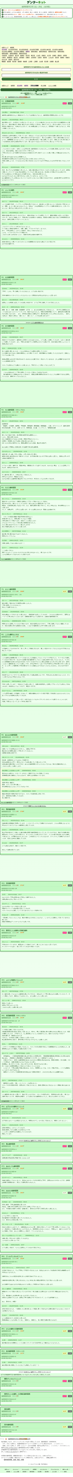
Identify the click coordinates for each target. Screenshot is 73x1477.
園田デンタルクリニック (12, 1379)
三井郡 (30, 61)
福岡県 (12, 47)
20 (2, 1329)
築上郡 (57, 61)
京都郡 (52, 61)
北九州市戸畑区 (34, 49)
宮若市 (57, 57)
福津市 (45, 57)
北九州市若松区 (23, 49)
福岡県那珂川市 (6, 103)
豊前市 (60, 55)
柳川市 (33, 55)
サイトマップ (15, 1469)
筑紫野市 (9, 57)
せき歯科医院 (9, 277)
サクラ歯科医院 (10, 487)
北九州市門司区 (13, 49)
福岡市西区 (5, 53)
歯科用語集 (32, 1471)
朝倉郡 (25, 61)
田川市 (28, 55)
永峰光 (65, 1471)
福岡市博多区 (43, 51)
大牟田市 (4, 55)
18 (2, 1190)
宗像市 (28, 57)
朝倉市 (68, 57)
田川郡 (46, 61)
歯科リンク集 (65, 1469)
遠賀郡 (9, 61)
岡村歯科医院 (10, 809)
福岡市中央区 (52, 51)
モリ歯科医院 (9, 410)
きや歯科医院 (9, 326)
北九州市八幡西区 (19, 51)
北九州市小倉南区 (57, 49)
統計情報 (47, 1471)
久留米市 (11, 55)
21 (2, 1351)
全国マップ (5, 47)
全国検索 (34, 1469)
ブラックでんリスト (11, 1447)
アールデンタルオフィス (14, 1256)
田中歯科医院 (8, 1424)
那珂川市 (16, 59)
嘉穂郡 (20, 61)
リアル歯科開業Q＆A (37, 322)
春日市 (16, 57)
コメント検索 (52, 85)
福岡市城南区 (14, 53)
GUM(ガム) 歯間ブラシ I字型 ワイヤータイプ (37, 1140)
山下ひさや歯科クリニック (15, 1106)
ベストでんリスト (43, 1469)
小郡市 (4, 57)
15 (2, 1106)
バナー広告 (54, 1471)
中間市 (65, 55)
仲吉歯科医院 (10, 883)
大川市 (49, 55)
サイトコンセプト (12, 1451)
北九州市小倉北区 (45, 49)
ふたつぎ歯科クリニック (14, 980)
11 (2, 883)
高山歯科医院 (10, 1144)
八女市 (38, 55)
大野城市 (21, 57)
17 (2, 1166)
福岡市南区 (61, 51)
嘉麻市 (62, 57)
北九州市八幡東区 (7, 51)
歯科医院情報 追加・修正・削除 (14, 1459)
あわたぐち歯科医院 (13, 1166)
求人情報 (43, 85)
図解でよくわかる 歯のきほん (37, 806)
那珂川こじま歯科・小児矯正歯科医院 (17, 1394)
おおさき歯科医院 (12, 1190)
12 (2, 930)
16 (2, 1144)
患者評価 (24, 1471)
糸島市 (10, 59)
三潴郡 (36, 61)
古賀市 (40, 57)
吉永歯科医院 (10, 1351)
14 (2, 1015)
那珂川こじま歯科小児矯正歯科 (16, 930)
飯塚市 (22, 55)
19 (2, 1256)
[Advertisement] (36, 31)
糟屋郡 (4, 61)
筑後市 (44, 55)
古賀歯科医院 (9, 101)
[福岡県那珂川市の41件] (19, 97)
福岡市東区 (34, 51)
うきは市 (51, 57)
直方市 (17, 55)
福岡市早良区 (23, 53)
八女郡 (41, 61)
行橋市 (54, 55)
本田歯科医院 (10, 1015)
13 (2, 980)
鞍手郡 (14, 61)
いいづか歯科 (9, 190)
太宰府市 (33, 57)
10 (2, 809)
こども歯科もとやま (12, 634)
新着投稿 (8, 1471)
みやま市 (4, 59)
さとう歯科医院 (10, 589)
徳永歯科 (7, 1409)
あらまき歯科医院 (11, 735)
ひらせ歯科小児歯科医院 (14, 1329)
